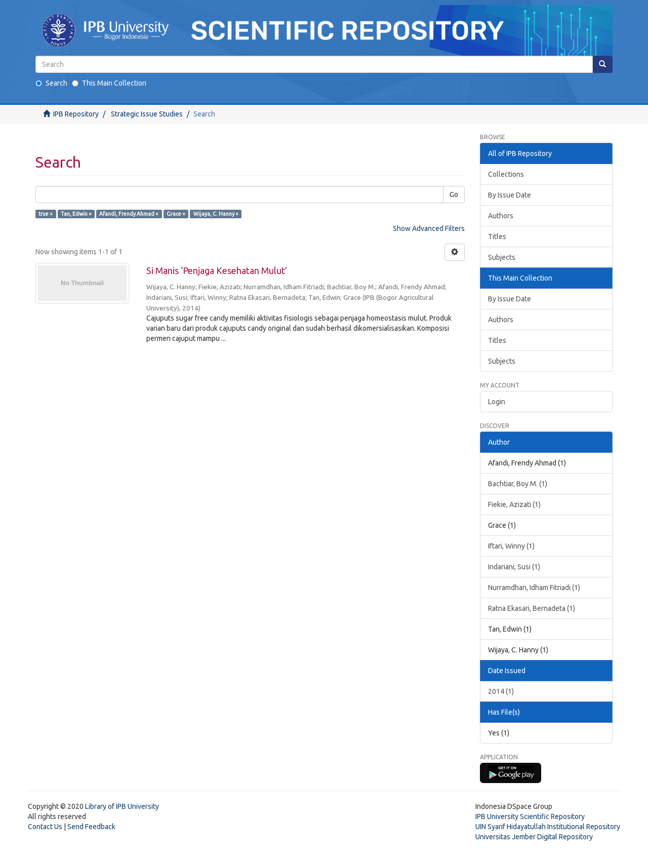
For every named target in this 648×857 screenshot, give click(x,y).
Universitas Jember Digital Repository (534, 837)
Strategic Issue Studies (147, 114)
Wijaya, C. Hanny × (215, 214)
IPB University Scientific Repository (530, 816)
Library (95, 806)
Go (454, 194)
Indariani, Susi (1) (514, 567)
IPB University (137, 806)
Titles (497, 236)
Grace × (176, 214)
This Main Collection (109, 83)
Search (51, 83)
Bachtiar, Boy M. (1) (517, 484)
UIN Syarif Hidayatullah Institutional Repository (547, 827)
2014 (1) (501, 691)
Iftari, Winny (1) (511, 546)
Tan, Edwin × (76, 214)
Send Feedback (91, 827)
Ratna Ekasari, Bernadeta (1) (531, 608)
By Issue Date (509, 195)
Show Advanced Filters (429, 228)
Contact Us (45, 827)
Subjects (501, 257)
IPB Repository (76, 114)
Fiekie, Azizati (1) (514, 504)
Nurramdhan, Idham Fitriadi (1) (534, 587)
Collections (506, 174)
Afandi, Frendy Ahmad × (128, 214)
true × (45, 214)
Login (496, 402)
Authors (500, 216)
